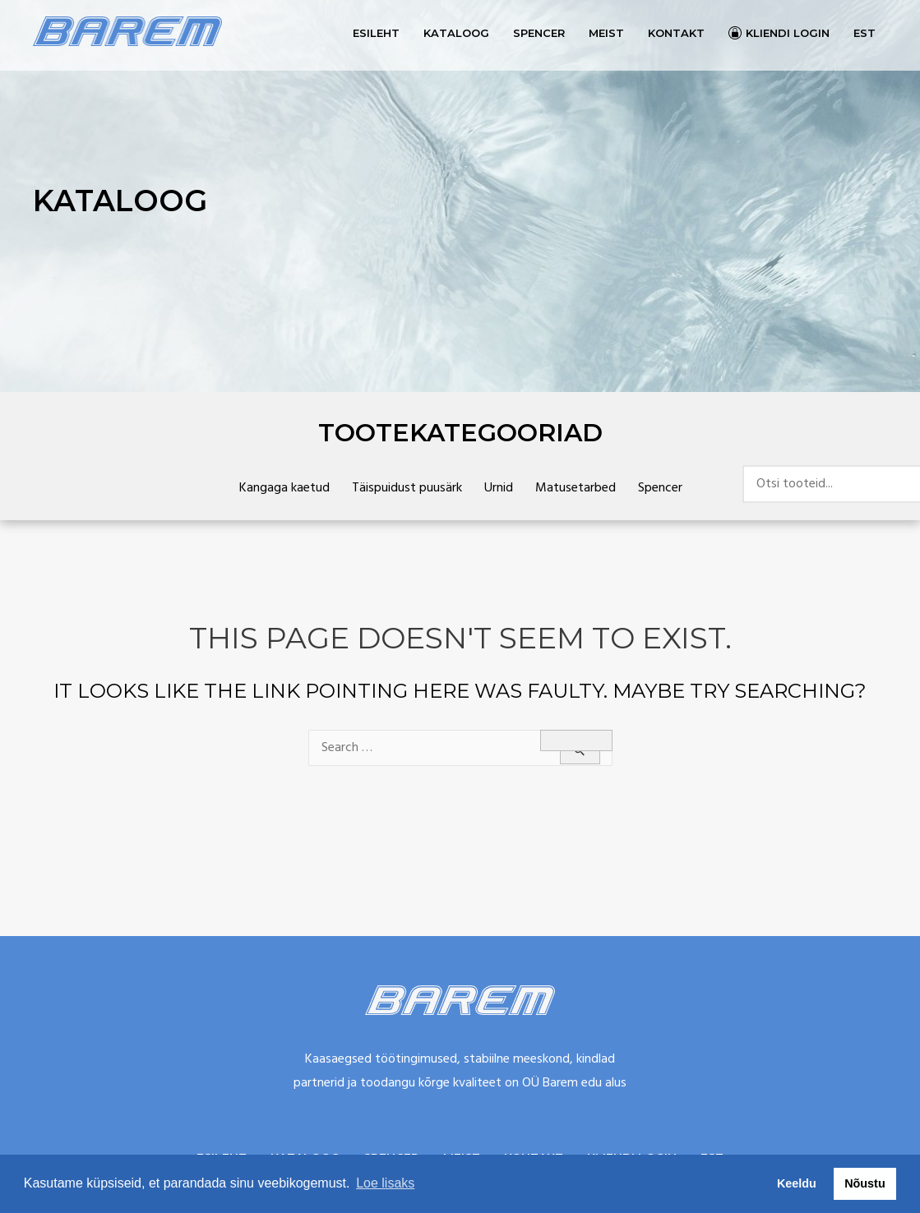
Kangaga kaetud (284, 488)
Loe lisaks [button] (385, 1183)
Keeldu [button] (796, 1183)
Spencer (539, 32)
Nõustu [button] (864, 1183)
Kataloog (456, 32)
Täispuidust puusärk (407, 488)
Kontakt (676, 32)
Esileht (376, 32)
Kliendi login (788, 32)
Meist (606, 32)
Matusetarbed (575, 488)
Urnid (498, 488)
